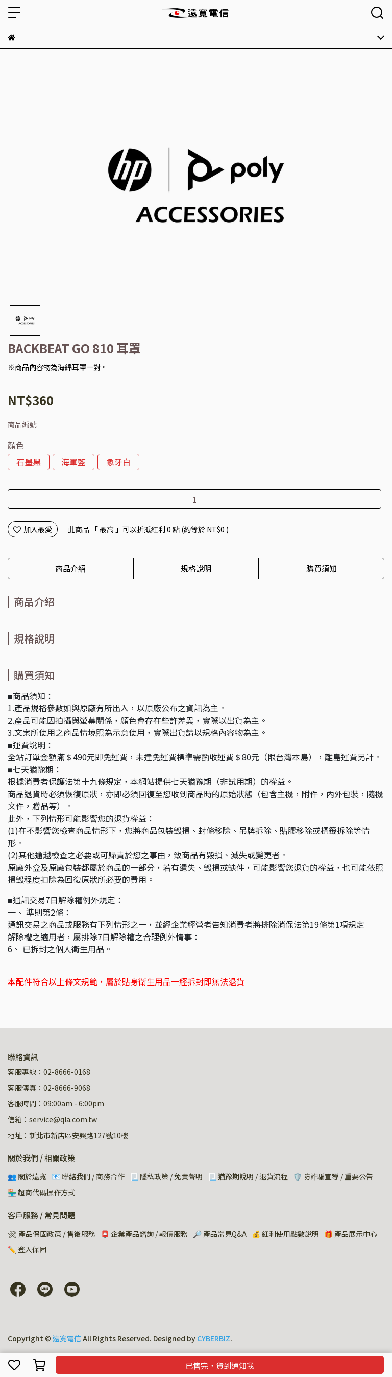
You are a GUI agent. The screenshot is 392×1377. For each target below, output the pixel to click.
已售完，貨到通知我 (219, 1365)
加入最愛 (32, 529)
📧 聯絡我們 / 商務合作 (88, 1176)
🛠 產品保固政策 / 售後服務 (51, 1233)
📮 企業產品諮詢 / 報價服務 (144, 1233)
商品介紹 (70, 568)
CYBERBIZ (213, 1338)
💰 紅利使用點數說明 (285, 1233)
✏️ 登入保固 (27, 1249)
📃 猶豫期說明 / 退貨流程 (248, 1176)
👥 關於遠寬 (27, 1176)
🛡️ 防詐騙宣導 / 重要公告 (333, 1176)
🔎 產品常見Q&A (220, 1233)
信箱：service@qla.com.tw (52, 1119)
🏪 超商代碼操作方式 (41, 1192)
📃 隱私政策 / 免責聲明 (166, 1176)
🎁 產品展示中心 (350, 1233)
